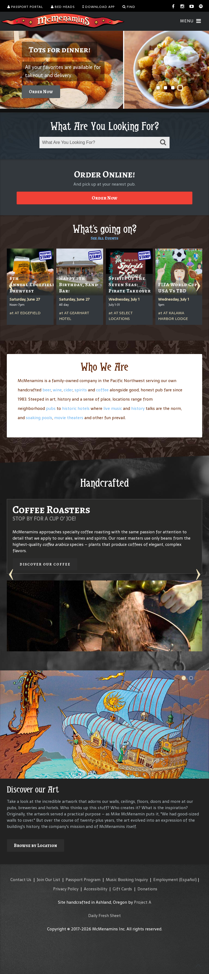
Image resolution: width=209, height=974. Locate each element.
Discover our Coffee (45, 564)
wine (57, 389)
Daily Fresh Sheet (104, 915)
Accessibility (95, 888)
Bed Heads (63, 7)
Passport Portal (25, 7)
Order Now (41, 92)
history (138, 408)
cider (68, 389)
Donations (147, 888)
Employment (165, 879)
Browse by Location (35, 845)
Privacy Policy (65, 888)
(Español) (188, 879)
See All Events (104, 238)
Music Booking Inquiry (127, 879)
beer (46, 389)
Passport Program (83, 879)
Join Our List (48, 879)
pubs (51, 408)
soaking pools (39, 417)
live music (112, 408)
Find (128, 7)
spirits (81, 389)
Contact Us (20, 879)
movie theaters (68, 417)
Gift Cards (122, 888)
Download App (98, 7)
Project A (142, 902)
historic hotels (76, 408)
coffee (102, 389)
